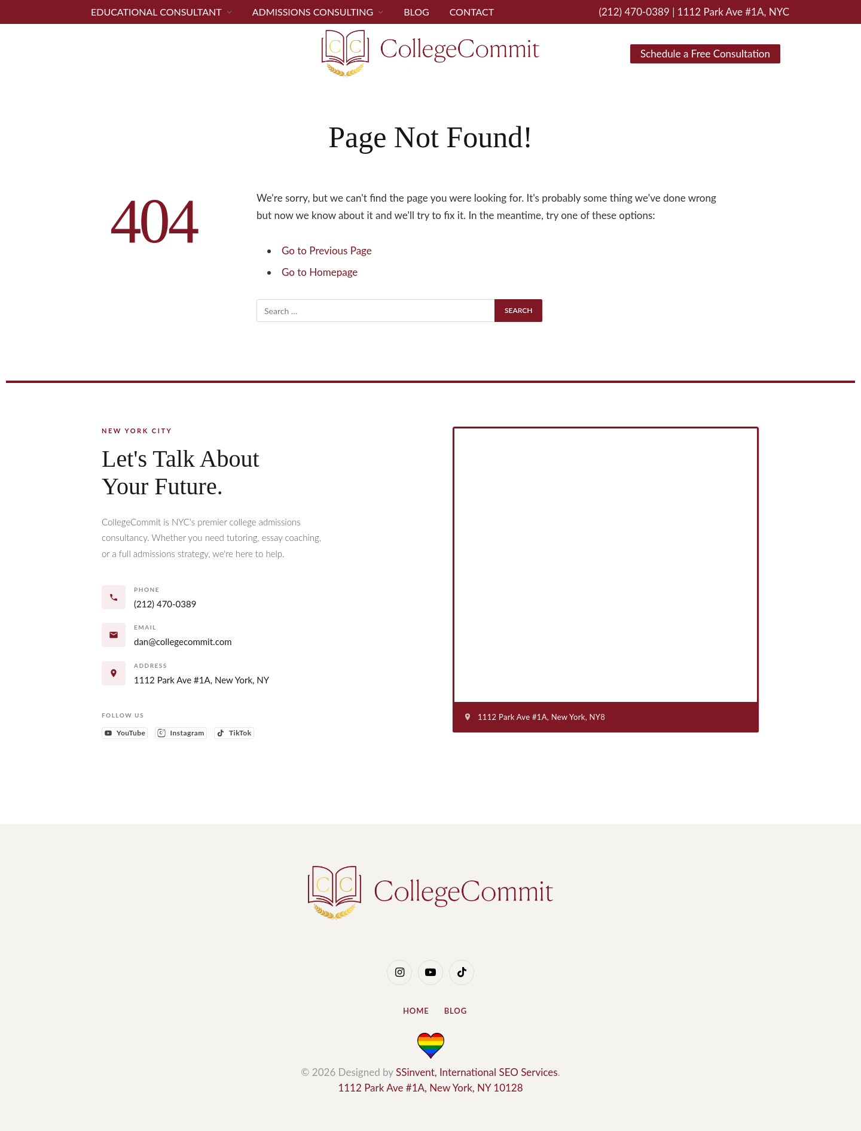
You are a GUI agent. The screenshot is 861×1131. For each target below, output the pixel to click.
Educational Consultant (156, 11)
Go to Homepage (320, 272)
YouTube (126, 733)
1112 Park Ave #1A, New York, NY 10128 (430, 1087)
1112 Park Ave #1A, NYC (733, 11)
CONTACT (472, 11)
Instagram (181, 733)
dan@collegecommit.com (183, 641)
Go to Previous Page (327, 250)
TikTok (235, 733)
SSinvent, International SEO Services (477, 1072)
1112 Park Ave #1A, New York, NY (201, 679)
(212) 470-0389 (635, 11)
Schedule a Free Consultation (705, 53)
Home (416, 1011)
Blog (416, 11)
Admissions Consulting (312, 11)
